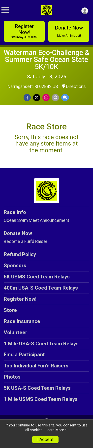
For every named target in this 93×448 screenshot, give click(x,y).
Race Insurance (22, 321)
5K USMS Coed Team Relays (37, 277)
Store (10, 310)
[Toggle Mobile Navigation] (5, 10)
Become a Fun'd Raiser (25, 241)
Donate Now (68, 31)
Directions (76, 86)
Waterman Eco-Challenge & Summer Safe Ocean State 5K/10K (46, 59)
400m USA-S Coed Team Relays (41, 288)
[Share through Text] (65, 97)
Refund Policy (20, 254)
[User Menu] (84, 10)
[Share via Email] (55, 97)
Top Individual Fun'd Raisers (36, 366)
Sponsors (15, 266)
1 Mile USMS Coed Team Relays (41, 399)
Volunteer (15, 332)
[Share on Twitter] (36, 97)
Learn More (55, 430)
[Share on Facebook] (27, 97)
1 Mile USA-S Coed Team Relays (41, 344)
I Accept (45, 439)
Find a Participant (24, 355)
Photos (12, 377)
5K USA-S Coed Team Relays (37, 388)
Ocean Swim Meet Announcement (36, 220)
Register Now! (24, 31)
